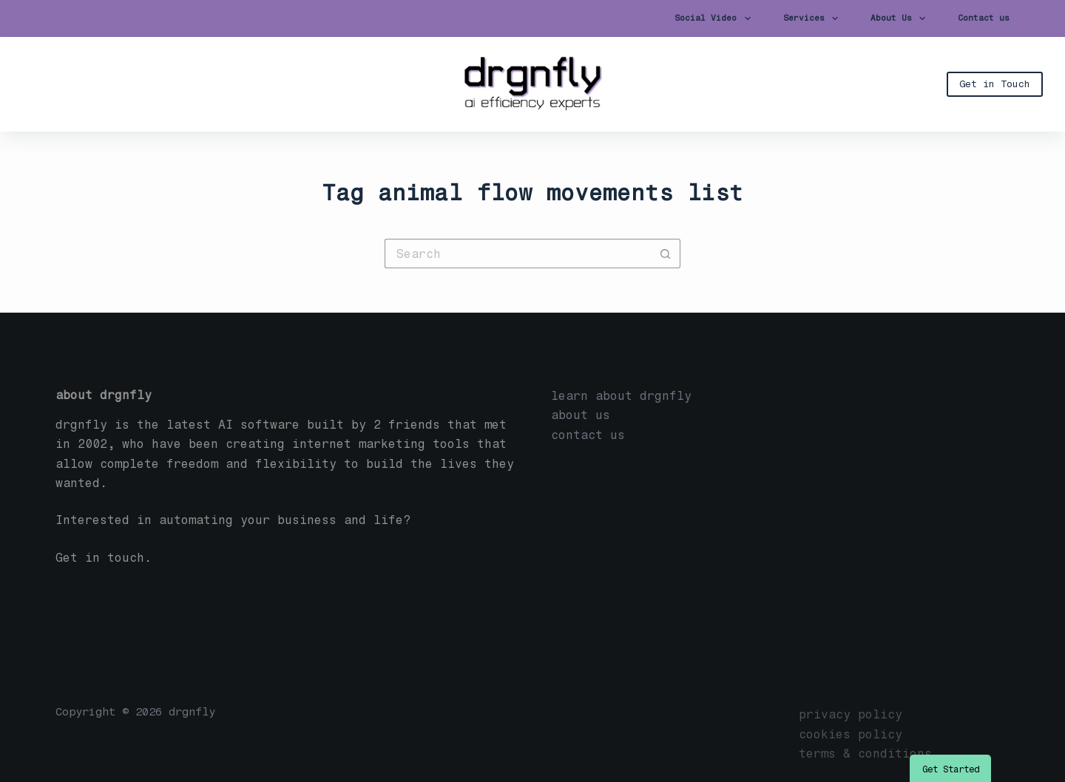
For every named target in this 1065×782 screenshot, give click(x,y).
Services (813, 18)
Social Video (715, 18)
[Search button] (665, 253)
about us (580, 415)
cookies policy (850, 734)
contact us (588, 435)
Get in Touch (994, 83)
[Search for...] (518, 253)
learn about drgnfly (621, 396)
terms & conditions (865, 754)
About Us (900, 18)
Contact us (984, 18)
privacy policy (850, 714)
